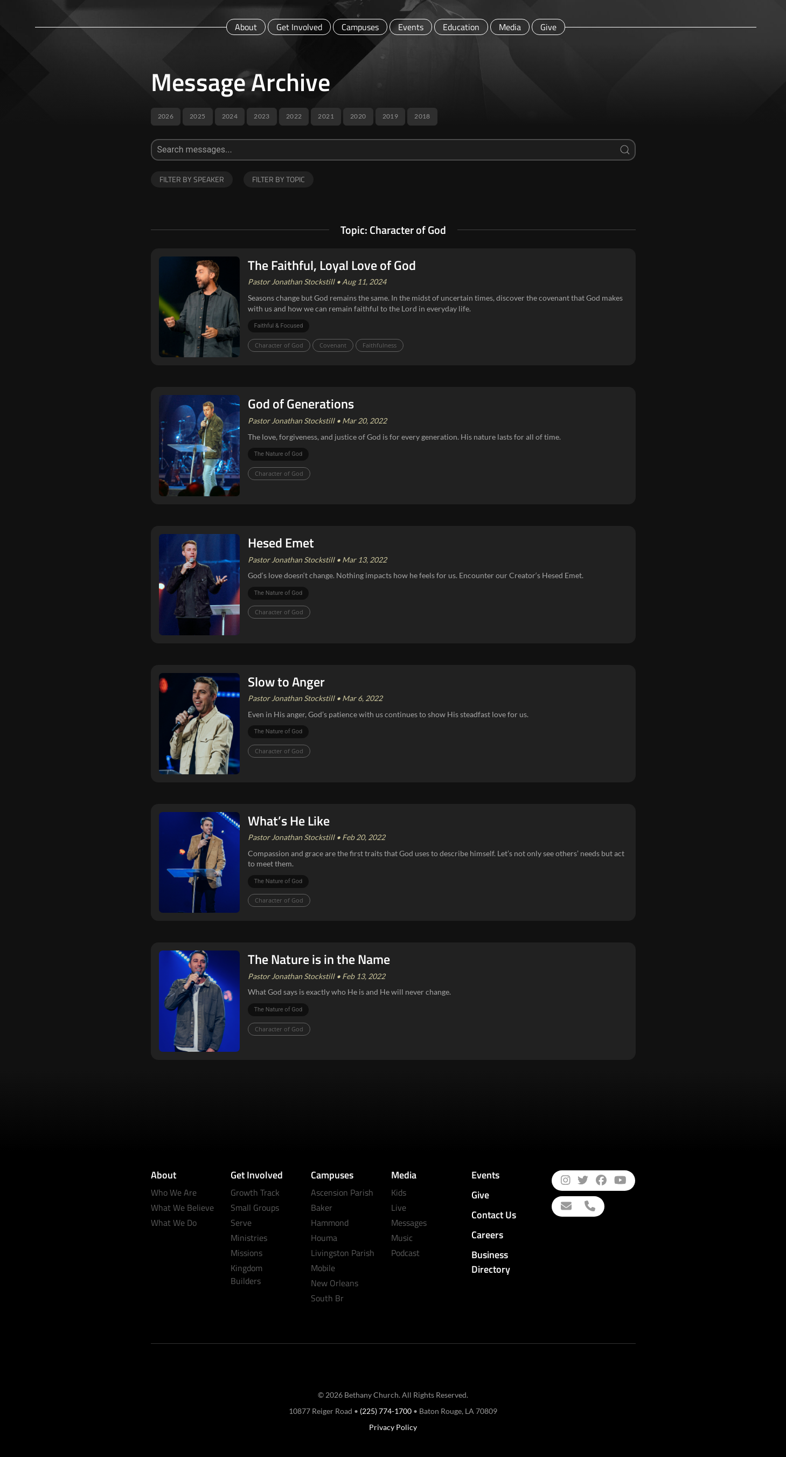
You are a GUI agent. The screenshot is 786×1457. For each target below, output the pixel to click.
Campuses (360, 26)
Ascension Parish (342, 1192)
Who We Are (174, 1192)
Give (548, 26)
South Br (327, 1298)
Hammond (330, 1222)
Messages (409, 1222)
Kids (398, 1192)
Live (398, 1207)
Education (461, 26)
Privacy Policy (393, 1427)
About (246, 26)
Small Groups (255, 1207)
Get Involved (299, 26)
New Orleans (334, 1282)
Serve (241, 1222)
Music (402, 1237)
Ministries (249, 1237)
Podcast (405, 1252)
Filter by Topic (278, 179)
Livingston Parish (342, 1252)
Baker (321, 1207)
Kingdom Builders (246, 1274)
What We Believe (182, 1207)
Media (510, 26)
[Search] (393, 150)
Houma (324, 1237)
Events (410, 26)
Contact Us (493, 1215)
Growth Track (255, 1192)
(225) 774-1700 (386, 1411)
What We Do (174, 1222)
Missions (246, 1252)
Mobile (323, 1267)
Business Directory (490, 1261)
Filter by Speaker (191, 179)
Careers (487, 1234)
